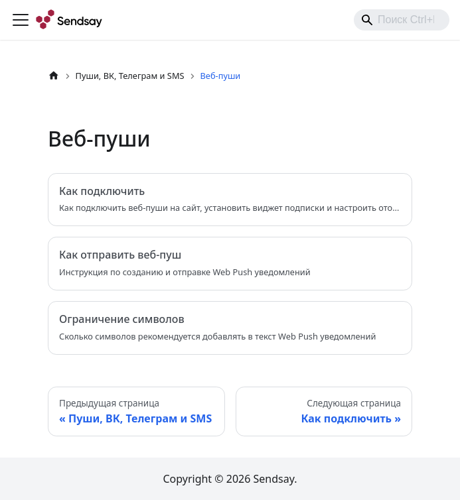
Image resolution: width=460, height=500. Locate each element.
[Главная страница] (54, 76)
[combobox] (401, 20)
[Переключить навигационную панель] (21, 20)
